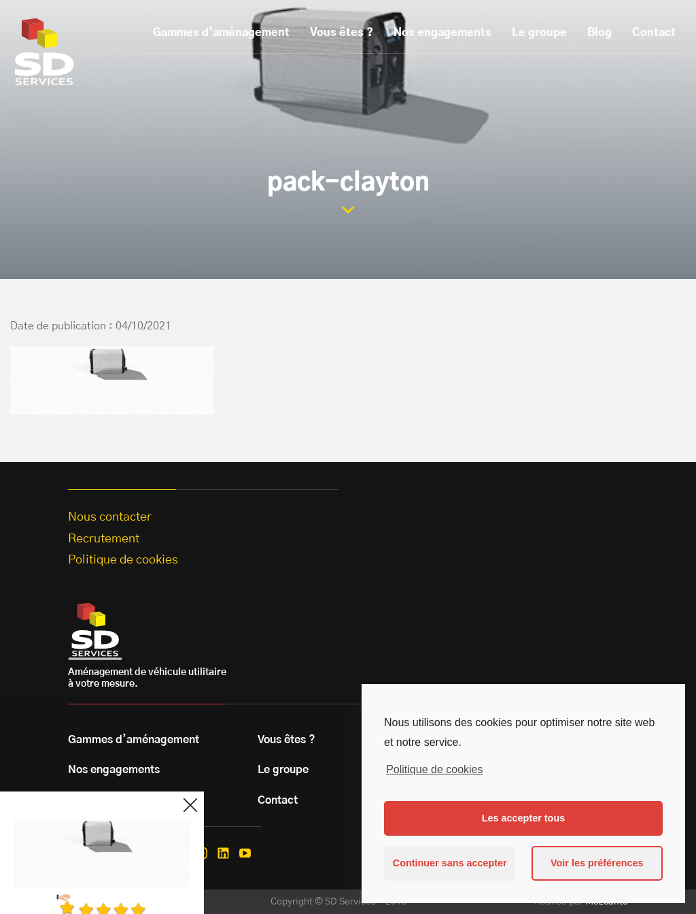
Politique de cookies (434, 769)
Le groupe (539, 32)
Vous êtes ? (341, 32)
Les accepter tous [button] (523, 818)
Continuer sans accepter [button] (450, 863)
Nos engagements (442, 32)
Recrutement (103, 539)
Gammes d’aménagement (221, 32)
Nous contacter (110, 517)
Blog (599, 32)
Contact (654, 32)
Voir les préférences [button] (597, 863)
